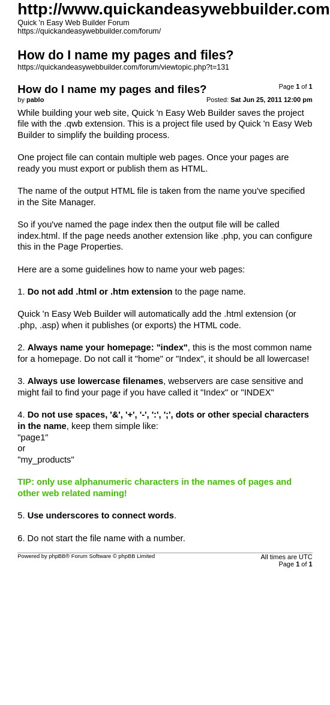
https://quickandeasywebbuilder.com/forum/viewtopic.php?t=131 (123, 67)
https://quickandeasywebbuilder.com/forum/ (89, 31)
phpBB (57, 556)
